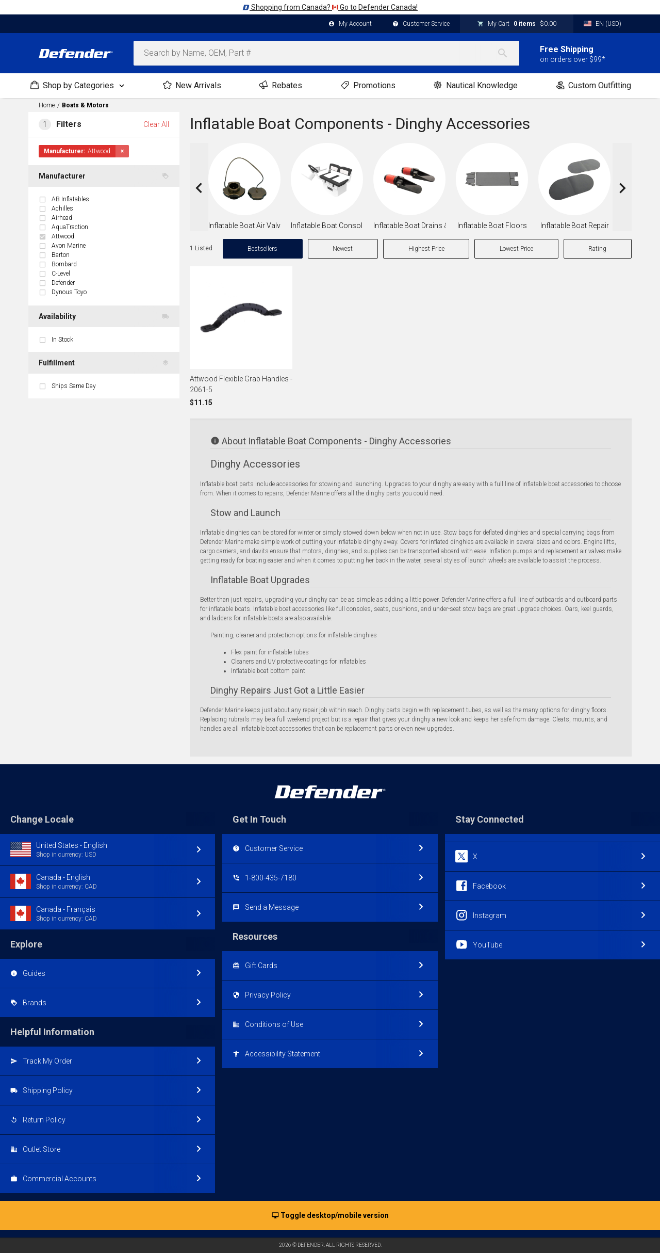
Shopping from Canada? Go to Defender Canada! (330, 7)
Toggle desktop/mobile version (330, 1215)
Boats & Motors (85, 105)
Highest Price (426, 248)
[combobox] (326, 53)
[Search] (508, 53)
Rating (597, 248)
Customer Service (421, 24)
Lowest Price (516, 248)
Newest (343, 248)
